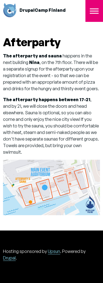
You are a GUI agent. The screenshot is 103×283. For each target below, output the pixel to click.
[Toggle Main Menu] (94, 11)
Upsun (54, 251)
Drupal (9, 258)
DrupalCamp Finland (43, 10)
